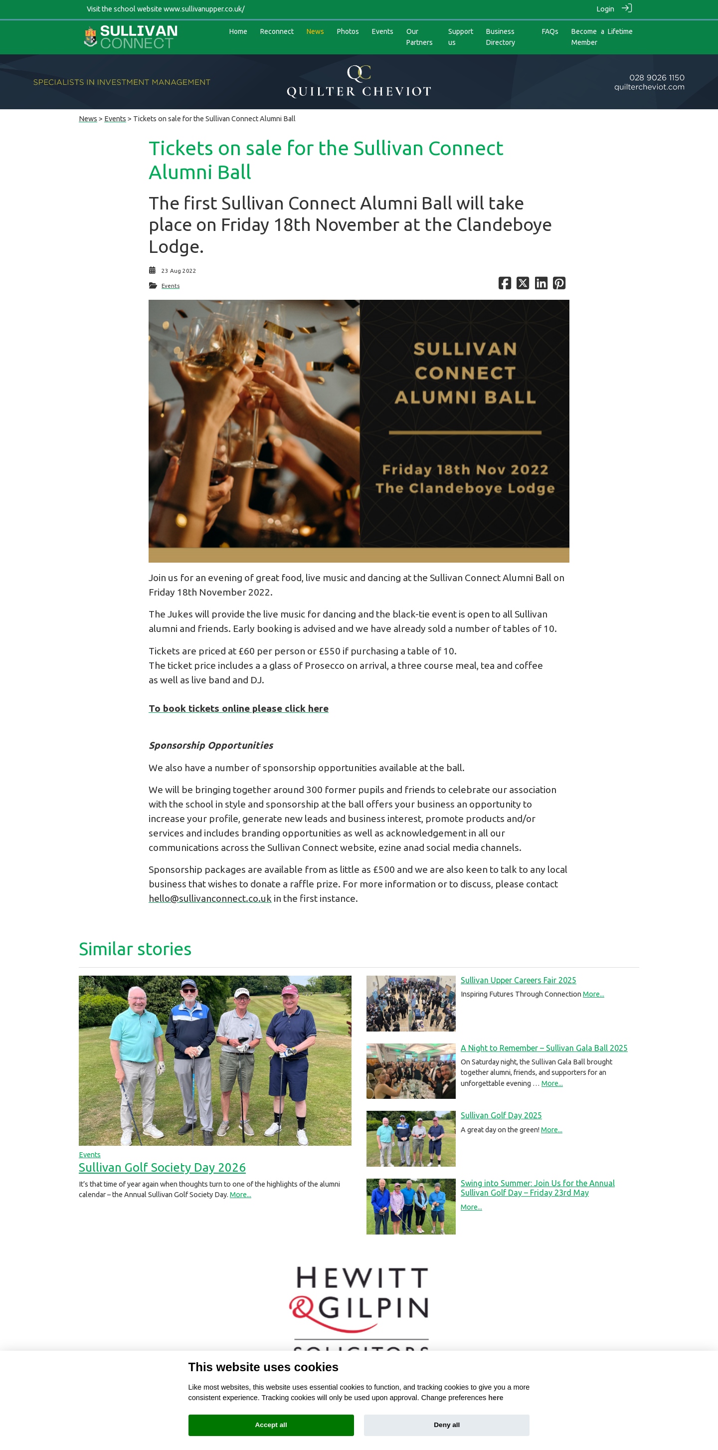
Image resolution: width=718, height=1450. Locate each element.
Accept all (271, 1425)
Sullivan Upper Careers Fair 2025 (518, 977)
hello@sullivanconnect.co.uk (210, 895)
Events (115, 116)
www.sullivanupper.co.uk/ (204, 9)
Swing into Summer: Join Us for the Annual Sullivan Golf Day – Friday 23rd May (538, 1185)
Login (605, 9)
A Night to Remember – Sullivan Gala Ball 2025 (544, 1045)
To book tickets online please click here (239, 705)
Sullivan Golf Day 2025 (501, 1113)
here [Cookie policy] (495, 1398)
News (88, 116)
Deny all (447, 1425)
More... (240, 1193)
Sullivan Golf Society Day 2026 (162, 1165)
